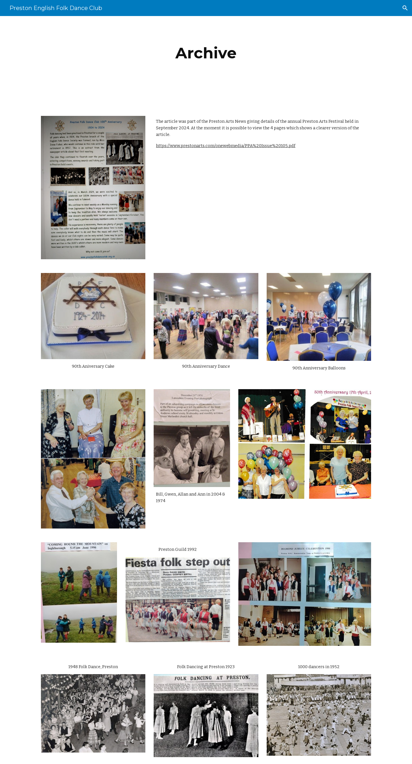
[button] (405, 8)
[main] (206, 53)
